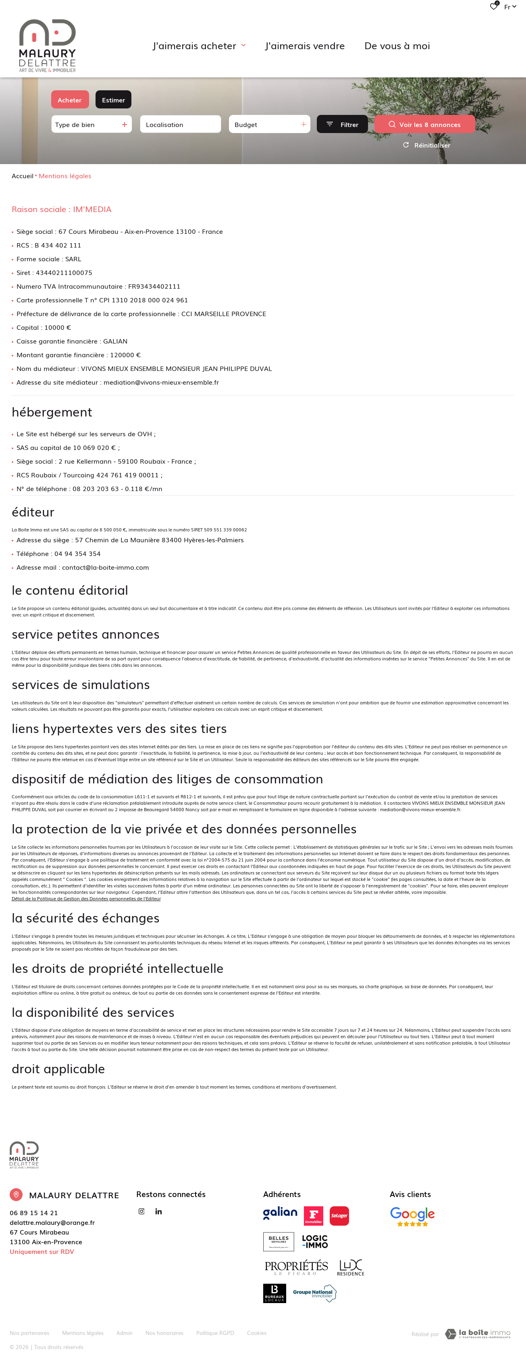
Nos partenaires (29, 1333)
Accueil (22, 175)
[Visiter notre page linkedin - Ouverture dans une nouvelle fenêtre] (158, 1211)
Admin (124, 1333)
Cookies (256, 1333)
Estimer (113, 99)
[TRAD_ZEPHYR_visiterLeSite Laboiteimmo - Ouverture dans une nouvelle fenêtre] (477, 1334)
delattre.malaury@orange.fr (52, 1222)
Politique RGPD (215, 1333)
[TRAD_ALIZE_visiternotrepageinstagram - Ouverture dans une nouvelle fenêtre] (142, 1211)
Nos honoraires (164, 1333)
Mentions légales (83, 1333)
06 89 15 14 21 (34, 1212)
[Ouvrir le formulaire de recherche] (342, 124)
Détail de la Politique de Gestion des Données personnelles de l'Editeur (86, 898)
